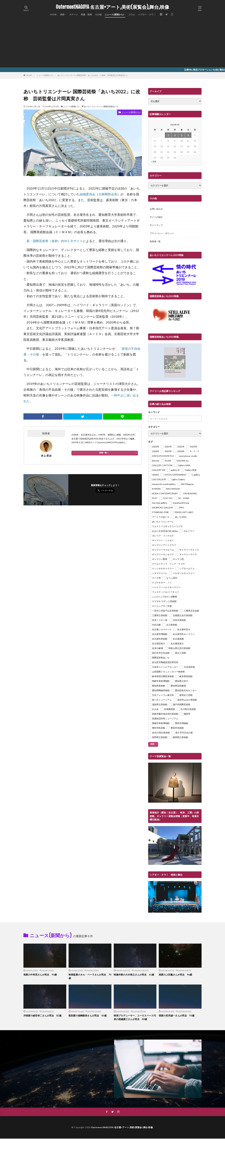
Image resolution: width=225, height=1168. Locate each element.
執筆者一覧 (155, 241)
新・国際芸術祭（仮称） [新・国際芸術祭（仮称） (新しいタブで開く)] (44, 241)
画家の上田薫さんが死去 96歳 (175, 974)
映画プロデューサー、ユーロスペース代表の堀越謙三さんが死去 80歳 (135, 1017)
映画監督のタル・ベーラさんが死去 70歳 (90, 976)
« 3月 (153, 161)
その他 (98, 14)
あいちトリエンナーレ (93, 106)
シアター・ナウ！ (147, 14)
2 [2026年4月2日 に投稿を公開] (174, 135)
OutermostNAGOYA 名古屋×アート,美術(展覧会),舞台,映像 (112, 7)
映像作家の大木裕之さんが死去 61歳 (134, 974)
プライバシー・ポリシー (162, 233)
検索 (152, 744)
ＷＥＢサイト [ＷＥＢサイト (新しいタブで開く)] (73, 241)
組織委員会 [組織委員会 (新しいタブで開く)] (87, 194)
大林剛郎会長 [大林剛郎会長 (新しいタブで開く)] (107, 194)
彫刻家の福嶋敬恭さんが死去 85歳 (88, 1015)
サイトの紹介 (156, 217)
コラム (131, 14)
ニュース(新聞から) (114, 14)
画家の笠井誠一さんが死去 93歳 (176, 1015)
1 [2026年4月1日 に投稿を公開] (168, 135)
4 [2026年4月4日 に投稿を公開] (188, 135)
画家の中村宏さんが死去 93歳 (40, 974)
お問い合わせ (156, 209)
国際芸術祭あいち (110, 106)
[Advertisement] (112, 44)
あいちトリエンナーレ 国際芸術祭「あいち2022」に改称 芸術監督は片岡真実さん (93, 75)
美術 (62, 14)
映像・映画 (86, 14)
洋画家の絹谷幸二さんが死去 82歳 (42, 1015)
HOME (53, 14)
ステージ (73, 14)
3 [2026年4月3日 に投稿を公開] (181, 135)
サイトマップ (156, 225)
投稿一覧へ (104, 452)
